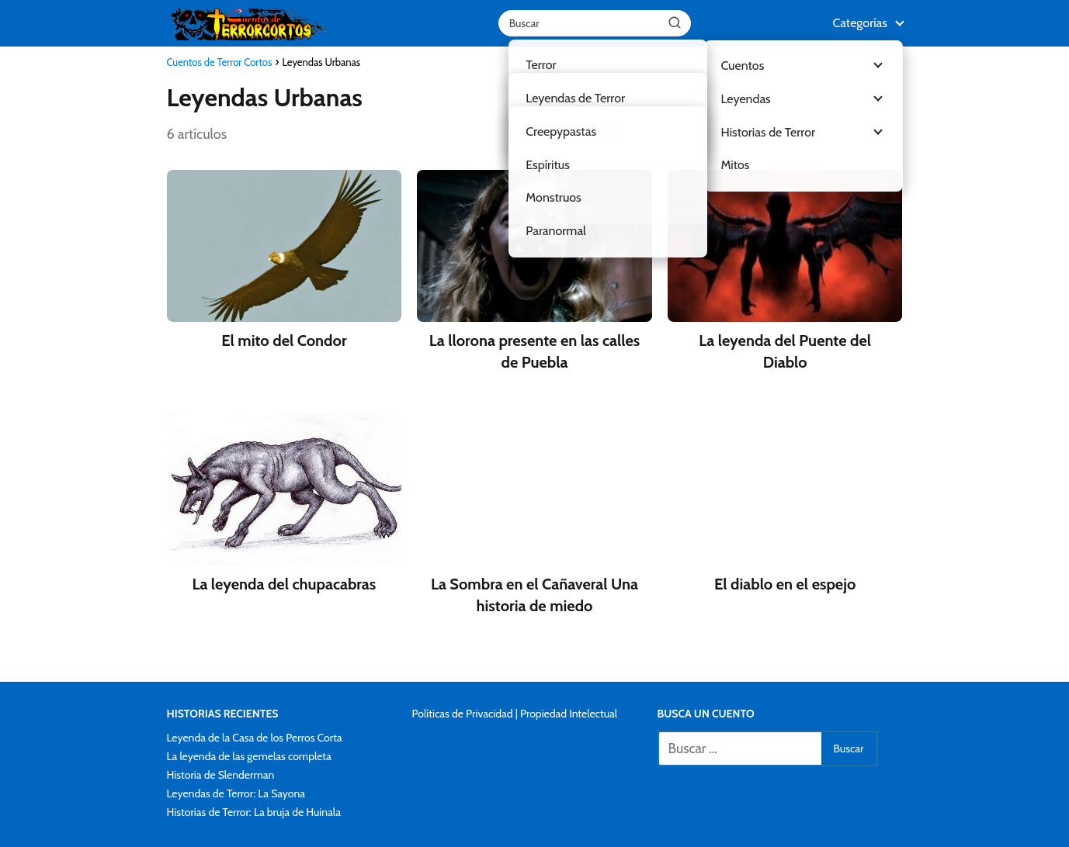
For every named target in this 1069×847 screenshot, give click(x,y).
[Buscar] (674, 22)
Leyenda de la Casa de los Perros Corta (254, 738)
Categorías (859, 23)
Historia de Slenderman (221, 775)
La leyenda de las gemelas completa (249, 756)
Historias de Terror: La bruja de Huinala (254, 812)
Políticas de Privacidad (462, 714)
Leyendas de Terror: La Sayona (236, 793)
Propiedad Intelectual (568, 714)
